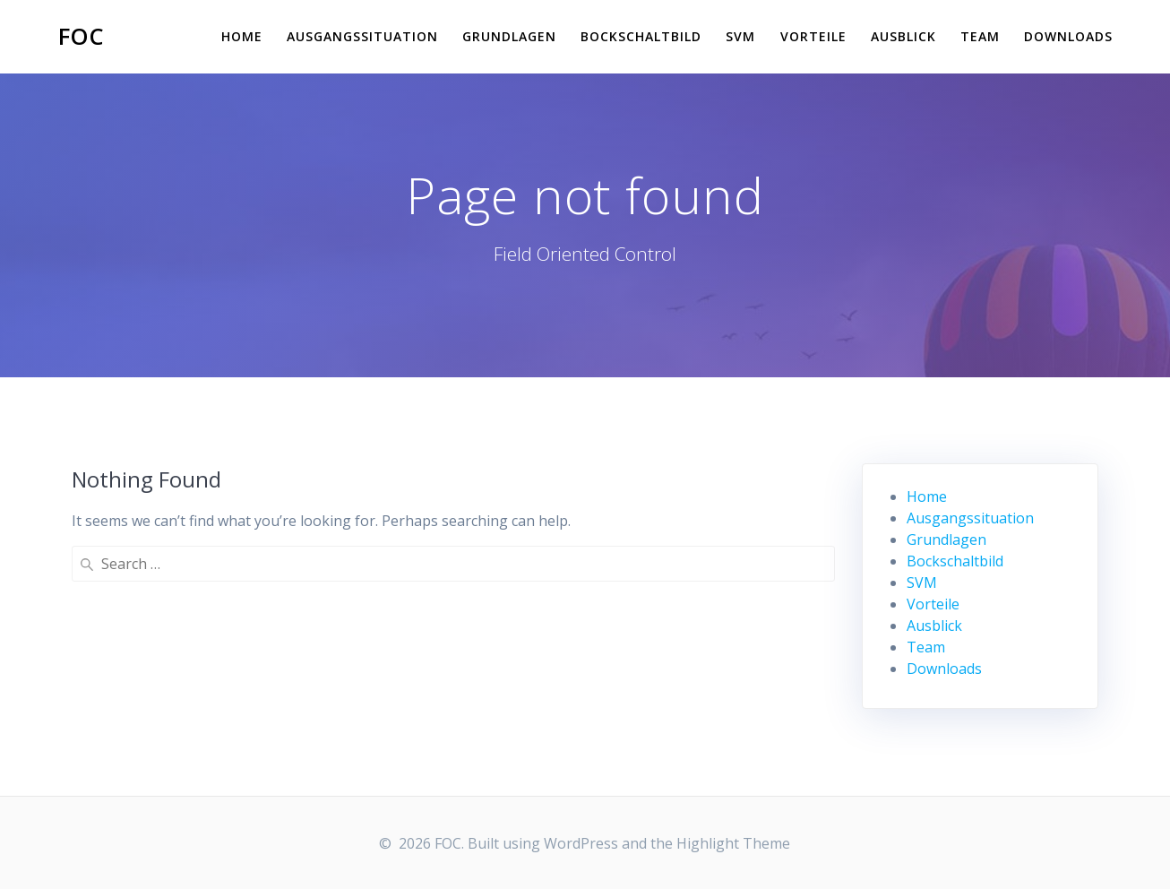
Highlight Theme (733, 843)
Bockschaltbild (641, 36)
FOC (81, 36)
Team (980, 36)
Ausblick (903, 36)
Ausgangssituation (362, 36)
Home (241, 36)
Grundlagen (509, 36)
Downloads (1068, 36)
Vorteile (813, 36)
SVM (740, 36)
